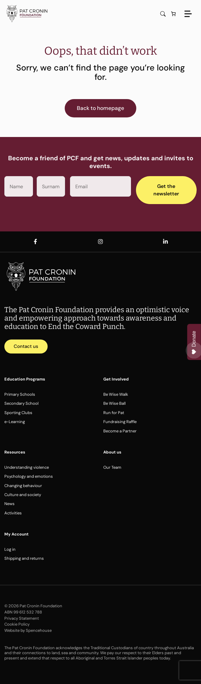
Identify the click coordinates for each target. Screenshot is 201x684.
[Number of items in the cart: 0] (174, 14)
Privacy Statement (21, 618)
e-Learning (14, 421)
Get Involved (116, 379)
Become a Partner (120, 431)
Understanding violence (26, 467)
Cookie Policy (17, 624)
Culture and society (22, 494)
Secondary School (21, 403)
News (9, 503)
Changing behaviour (23, 485)
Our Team (112, 467)
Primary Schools (19, 394)
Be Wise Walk (115, 394)
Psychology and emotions (28, 476)
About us (112, 452)
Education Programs (24, 379)
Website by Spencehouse (28, 630)
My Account (16, 534)
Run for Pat (113, 412)
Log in (10, 549)
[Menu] (188, 14)
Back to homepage (100, 108)
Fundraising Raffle (120, 421)
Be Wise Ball (114, 403)
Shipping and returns (24, 558)
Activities (13, 513)
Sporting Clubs (18, 412)
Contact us (26, 346)
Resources (14, 452)
